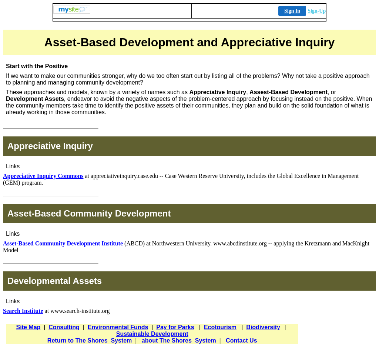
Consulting (64, 327)
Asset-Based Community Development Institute (63, 243)
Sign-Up (317, 11)
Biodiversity (263, 327)
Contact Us (241, 340)
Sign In (292, 11)
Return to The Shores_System (89, 340)
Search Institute (23, 311)
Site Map (28, 327)
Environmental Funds (118, 327)
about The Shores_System (179, 340)
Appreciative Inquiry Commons (43, 176)
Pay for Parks (175, 327)
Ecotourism (220, 327)
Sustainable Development (152, 334)
